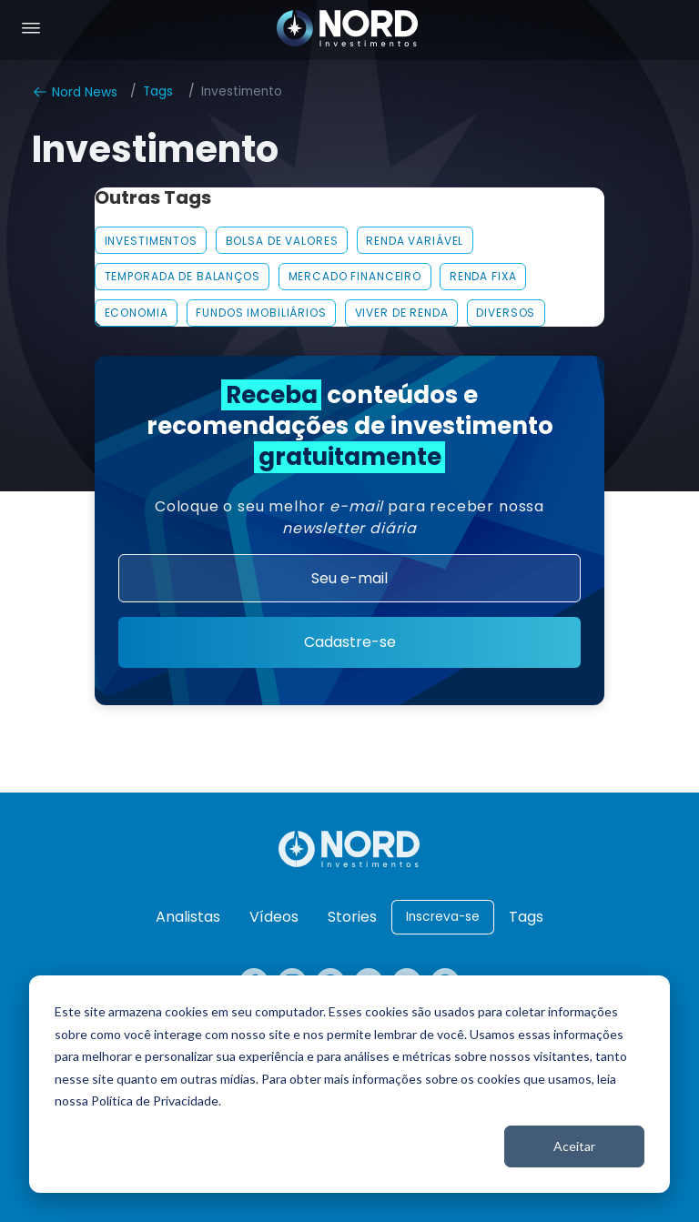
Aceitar (574, 1146)
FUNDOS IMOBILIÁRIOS (261, 312)
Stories (352, 916)
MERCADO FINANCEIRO (355, 276)
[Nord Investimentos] (348, 30)
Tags (158, 91)
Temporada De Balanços (182, 276)
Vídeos (274, 916)
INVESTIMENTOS (151, 240)
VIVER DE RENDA (402, 312)
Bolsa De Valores (282, 240)
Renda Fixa (483, 276)
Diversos (505, 312)
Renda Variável (414, 240)
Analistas (188, 916)
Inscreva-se (443, 916)
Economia (136, 312)
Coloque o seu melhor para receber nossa (349, 517)
